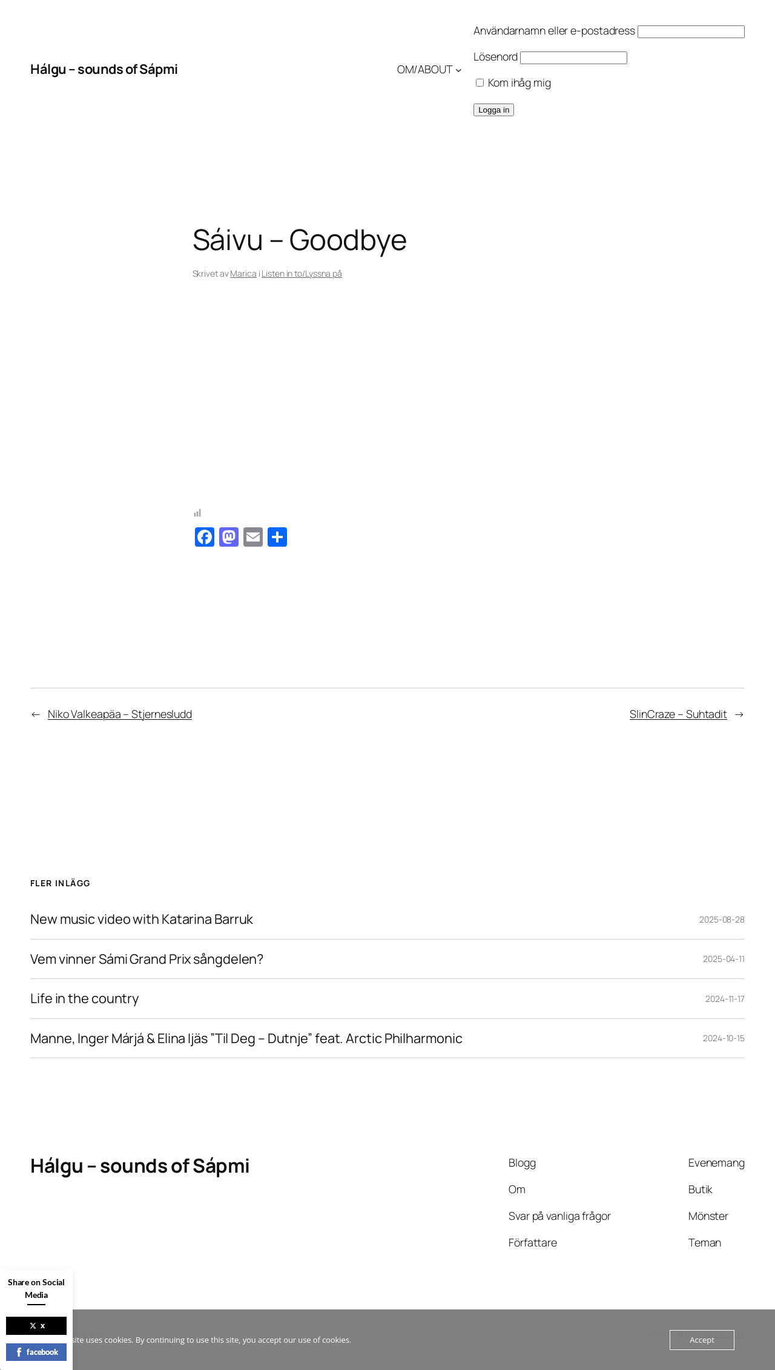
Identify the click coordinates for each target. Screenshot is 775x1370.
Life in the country (84, 998)
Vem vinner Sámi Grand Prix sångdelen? (146, 959)
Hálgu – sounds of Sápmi (104, 69)
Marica (243, 273)
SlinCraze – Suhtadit (678, 713)
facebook (36, 1352)
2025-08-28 (722, 919)
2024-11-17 (725, 998)
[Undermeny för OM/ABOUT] (458, 69)
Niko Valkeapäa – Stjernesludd (120, 713)
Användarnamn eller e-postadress (554, 30)
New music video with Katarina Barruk (141, 919)
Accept (702, 1339)
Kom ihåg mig (513, 82)
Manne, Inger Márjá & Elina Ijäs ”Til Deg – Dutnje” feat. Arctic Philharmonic (246, 1038)
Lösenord (495, 56)
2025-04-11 (724, 958)
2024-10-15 (724, 1038)
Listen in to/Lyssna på (302, 273)
